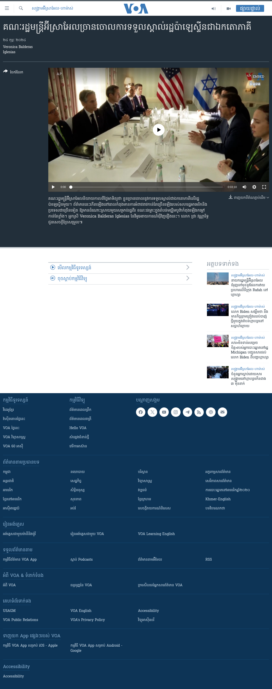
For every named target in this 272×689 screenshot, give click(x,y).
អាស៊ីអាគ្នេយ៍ (11, 508)
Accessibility (148, 611)
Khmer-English (218, 499)
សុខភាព (75, 499)
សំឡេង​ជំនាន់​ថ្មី (79, 437)
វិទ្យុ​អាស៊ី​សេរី (146, 620)
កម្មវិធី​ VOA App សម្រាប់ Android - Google (96, 648)
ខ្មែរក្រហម (144, 499)
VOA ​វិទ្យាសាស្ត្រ (14, 437)
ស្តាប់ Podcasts (81, 559)
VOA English (80, 611)
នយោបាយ (77, 472)
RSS (208, 559)
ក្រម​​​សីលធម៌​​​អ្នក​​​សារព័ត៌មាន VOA (160, 585)
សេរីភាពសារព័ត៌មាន (218, 481)
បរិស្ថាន (143, 472)
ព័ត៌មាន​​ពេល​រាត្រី (80, 419)
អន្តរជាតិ (8, 481)
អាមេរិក (8, 490)
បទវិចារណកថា (215, 508)
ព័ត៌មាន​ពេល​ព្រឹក (80, 410)
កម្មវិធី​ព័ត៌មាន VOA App (20, 559)
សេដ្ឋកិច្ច (75, 481)
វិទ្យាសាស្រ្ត (145, 481)
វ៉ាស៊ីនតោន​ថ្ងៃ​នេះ (14, 419)
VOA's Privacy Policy (87, 620)
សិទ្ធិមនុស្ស (77, 490)
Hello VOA (77, 428)
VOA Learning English (156, 534)
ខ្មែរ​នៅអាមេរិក (12, 499)
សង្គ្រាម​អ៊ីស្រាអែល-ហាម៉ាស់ (52, 9)
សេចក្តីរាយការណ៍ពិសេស (154, 508)
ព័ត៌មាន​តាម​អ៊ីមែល (150, 559)
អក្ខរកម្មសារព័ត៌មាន (218, 472)
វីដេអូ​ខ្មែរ (8, 410)
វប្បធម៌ (142, 490)
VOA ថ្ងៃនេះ (11, 428)
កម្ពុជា (7, 472)
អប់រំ (73, 508)
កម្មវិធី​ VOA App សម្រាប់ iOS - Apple (30, 645)
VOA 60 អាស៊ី (13, 446)
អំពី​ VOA (9, 585)
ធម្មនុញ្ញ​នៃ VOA (81, 585)
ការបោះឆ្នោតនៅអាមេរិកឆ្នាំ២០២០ (227, 490)
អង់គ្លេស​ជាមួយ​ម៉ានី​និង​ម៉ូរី (19, 534)
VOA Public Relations (20, 620)
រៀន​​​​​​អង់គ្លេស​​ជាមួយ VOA (87, 534)
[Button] (13, 73)
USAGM (9, 611)
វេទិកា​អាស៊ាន (78, 446)
